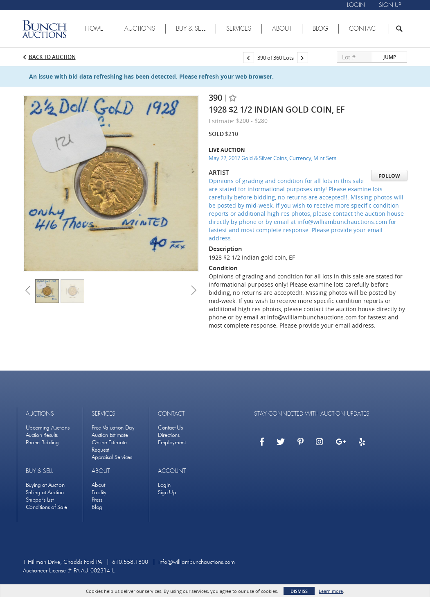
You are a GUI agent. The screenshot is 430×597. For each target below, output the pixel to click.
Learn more (331, 591)
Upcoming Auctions (48, 427)
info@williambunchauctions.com (196, 562)
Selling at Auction (45, 492)
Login (164, 485)
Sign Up (167, 492)
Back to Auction (52, 57)
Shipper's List (40, 499)
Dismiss (299, 591)
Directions (169, 435)
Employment (172, 442)
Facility (99, 492)
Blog (97, 507)
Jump (389, 57)
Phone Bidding (42, 442)
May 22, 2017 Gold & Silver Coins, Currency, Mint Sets (272, 158)
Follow (389, 175)
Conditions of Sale (47, 507)
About (98, 485)
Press (97, 499)
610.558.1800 (130, 562)
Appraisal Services (112, 457)
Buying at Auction (45, 485)
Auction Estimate (110, 435)
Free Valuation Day (113, 427)
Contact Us (170, 427)
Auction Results (42, 435)
